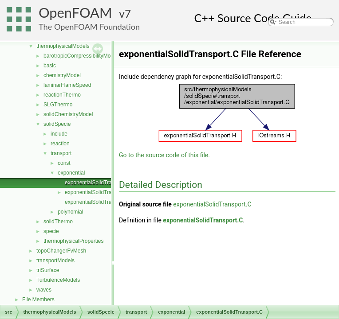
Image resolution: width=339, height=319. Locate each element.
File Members (38, 299)
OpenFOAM (75, 12)
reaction (60, 143)
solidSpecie (57, 124)
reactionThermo (62, 95)
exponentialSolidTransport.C (98, 182)
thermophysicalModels (62, 46)
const (64, 163)
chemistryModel (62, 75)
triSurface (47, 270)
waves (43, 290)
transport (61, 153)
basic (49, 65)
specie (51, 231)
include (59, 134)
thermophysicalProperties (73, 241)
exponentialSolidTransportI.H (99, 202)
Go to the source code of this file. (164, 155)
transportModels (55, 260)
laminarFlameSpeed (67, 85)
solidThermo (58, 221)
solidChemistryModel (68, 114)
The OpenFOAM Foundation (89, 26)
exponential (71, 173)
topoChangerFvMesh (61, 251)
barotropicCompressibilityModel (80, 56)
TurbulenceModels (58, 280)
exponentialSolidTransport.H (98, 192)
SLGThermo (57, 104)
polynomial (70, 212)
